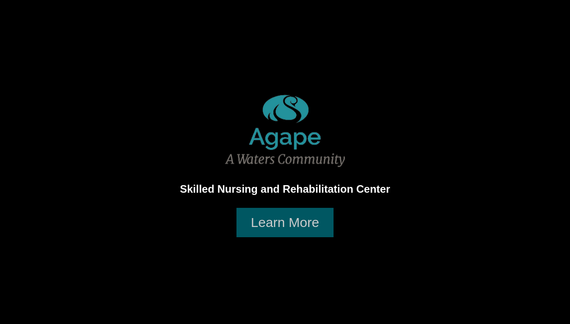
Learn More (285, 222)
